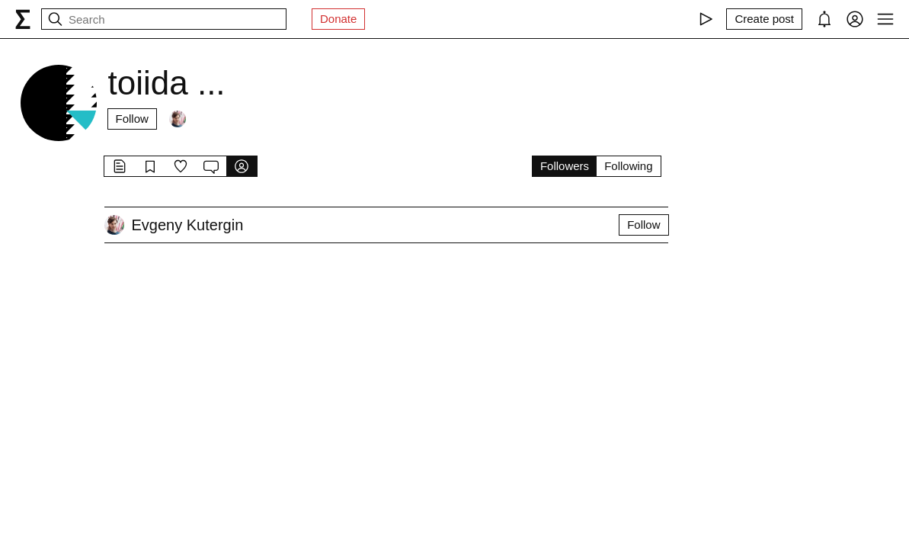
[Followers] (177, 119)
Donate (338, 18)
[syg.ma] (22, 19)
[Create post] (764, 19)
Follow (132, 118)
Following (628, 165)
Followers (564, 165)
